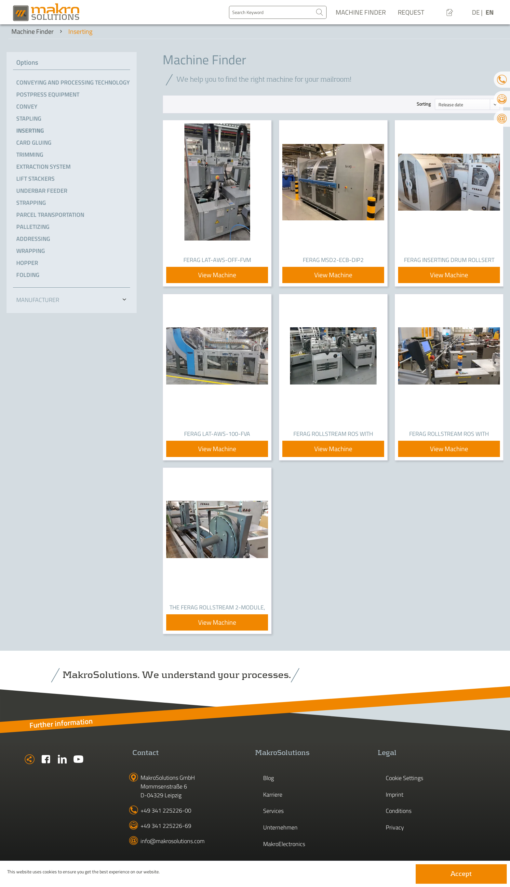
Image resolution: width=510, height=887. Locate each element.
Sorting (424, 103)
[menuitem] (278, 12)
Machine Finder (361, 12)
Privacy (395, 827)
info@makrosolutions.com (173, 841)
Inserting (30, 130)
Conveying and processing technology (73, 82)
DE (476, 12)
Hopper (27, 262)
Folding (27, 274)
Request (411, 12)
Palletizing (32, 226)
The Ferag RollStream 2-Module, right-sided (217, 608)
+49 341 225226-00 (166, 810)
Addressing (33, 238)
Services (273, 810)
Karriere (272, 794)
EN (490, 12)
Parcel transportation (50, 214)
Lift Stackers (35, 178)
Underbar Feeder (41, 190)
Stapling (28, 118)
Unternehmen (280, 827)
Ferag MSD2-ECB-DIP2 (333, 259)
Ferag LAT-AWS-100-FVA (217, 433)
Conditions (398, 810)
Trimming (29, 154)
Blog (268, 778)
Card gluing (33, 142)
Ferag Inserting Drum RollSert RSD (449, 260)
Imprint (394, 794)
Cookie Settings (404, 778)
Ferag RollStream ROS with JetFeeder (333, 434)
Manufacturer (37, 299)
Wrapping (30, 250)
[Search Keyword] (278, 12)
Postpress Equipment (47, 94)
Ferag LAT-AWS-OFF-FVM (217, 259)
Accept (461, 874)
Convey (26, 106)
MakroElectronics (284, 844)
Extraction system (43, 166)
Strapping (31, 202)
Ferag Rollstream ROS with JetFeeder (449, 434)
